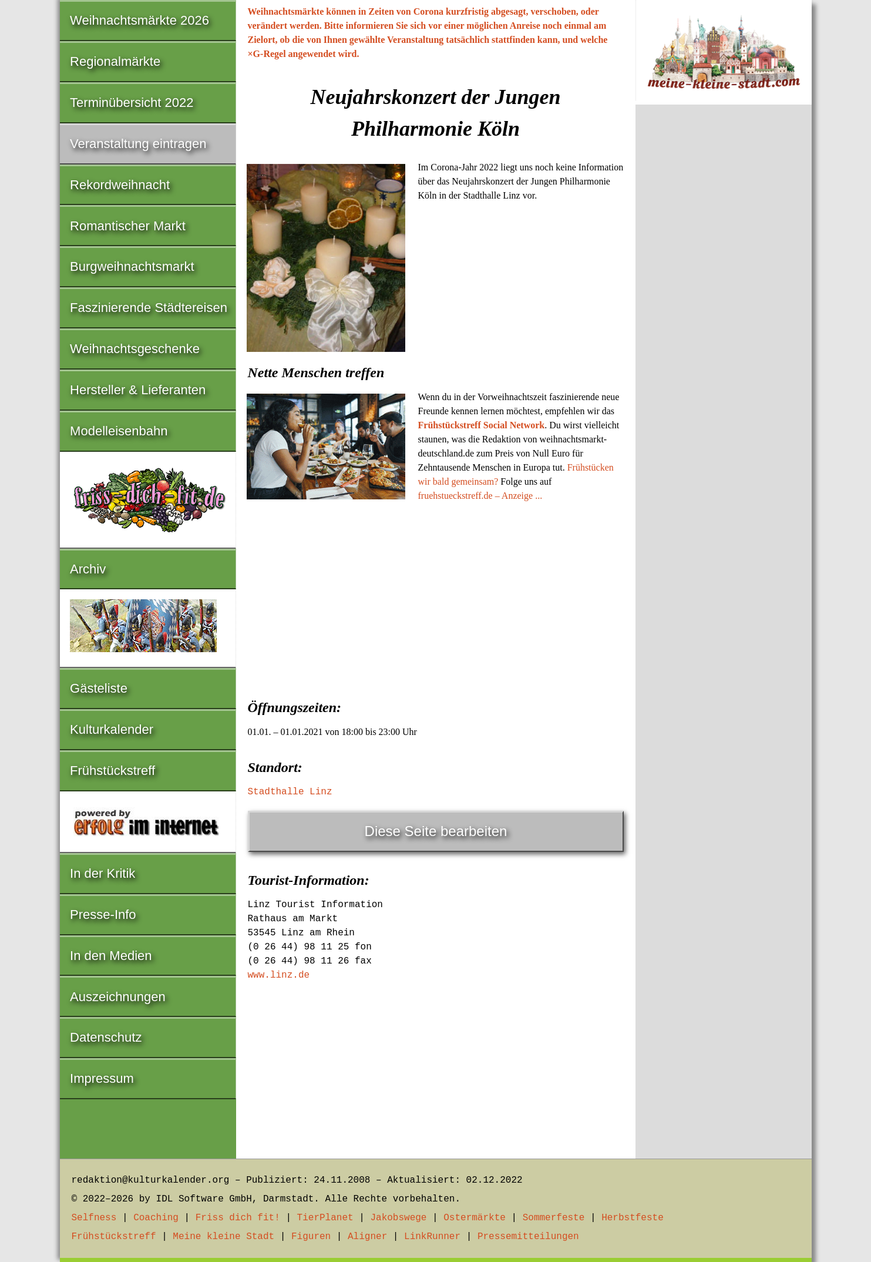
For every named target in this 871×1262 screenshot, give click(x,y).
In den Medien (111, 955)
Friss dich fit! (238, 1218)
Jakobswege (398, 1218)
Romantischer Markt (128, 226)
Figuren (311, 1236)
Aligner (367, 1236)
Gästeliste (98, 688)
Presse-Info (103, 914)
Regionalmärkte (115, 61)
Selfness (94, 1218)
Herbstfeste (632, 1218)
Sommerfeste (554, 1218)
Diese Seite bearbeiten (436, 831)
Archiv (88, 569)
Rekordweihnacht (120, 184)
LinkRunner (432, 1236)
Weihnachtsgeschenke (135, 348)
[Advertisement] (436, 597)
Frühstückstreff (112, 770)
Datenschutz (106, 1037)
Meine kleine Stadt (223, 1236)
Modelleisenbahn (118, 431)
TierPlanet (325, 1218)
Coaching (156, 1218)
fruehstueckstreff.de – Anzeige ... (480, 496)
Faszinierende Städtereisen (148, 307)
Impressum (102, 1078)
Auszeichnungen (118, 996)
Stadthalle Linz (290, 792)
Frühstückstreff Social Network (481, 425)
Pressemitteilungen (528, 1236)
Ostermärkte (474, 1218)
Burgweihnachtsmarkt (132, 266)
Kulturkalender (111, 729)
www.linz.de (279, 975)
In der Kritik (102, 873)
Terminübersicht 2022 (131, 102)
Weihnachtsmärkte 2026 (139, 20)
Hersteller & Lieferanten (138, 389)
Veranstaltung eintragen (138, 143)
